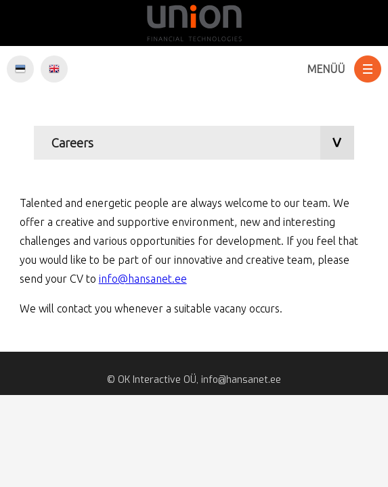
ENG (54, 69)
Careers (72, 142)
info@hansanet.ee (143, 279)
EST (20, 69)
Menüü (326, 69)
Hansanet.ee (194, 23)
